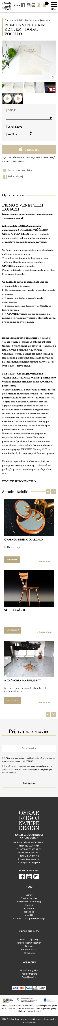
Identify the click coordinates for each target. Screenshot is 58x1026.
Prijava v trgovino (29, 974)
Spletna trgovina (29, 898)
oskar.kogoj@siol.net (30, 859)
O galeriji (29, 905)
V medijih (29, 915)
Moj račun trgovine (29, 970)
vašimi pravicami (35, 769)
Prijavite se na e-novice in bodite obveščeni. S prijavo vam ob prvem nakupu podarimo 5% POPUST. (28, 760)
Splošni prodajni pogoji (29, 939)
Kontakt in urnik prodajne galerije (29, 919)
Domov (7, 20)
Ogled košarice (29, 977)
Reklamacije (29, 953)
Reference (29, 912)
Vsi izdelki (18, 20)
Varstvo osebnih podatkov (29, 943)
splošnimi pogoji (45, 766)
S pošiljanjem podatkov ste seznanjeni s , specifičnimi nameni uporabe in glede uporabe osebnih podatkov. (28, 769)
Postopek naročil (29, 950)
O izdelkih (29, 908)
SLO (16, 5)
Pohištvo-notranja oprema (37, 20)
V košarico (29, 149)
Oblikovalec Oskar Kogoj (29, 902)
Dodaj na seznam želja (17, 170)
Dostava (29, 946)
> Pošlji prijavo (29, 783)
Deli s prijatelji (13, 176)
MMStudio (31, 1022)
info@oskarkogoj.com (30, 863)
